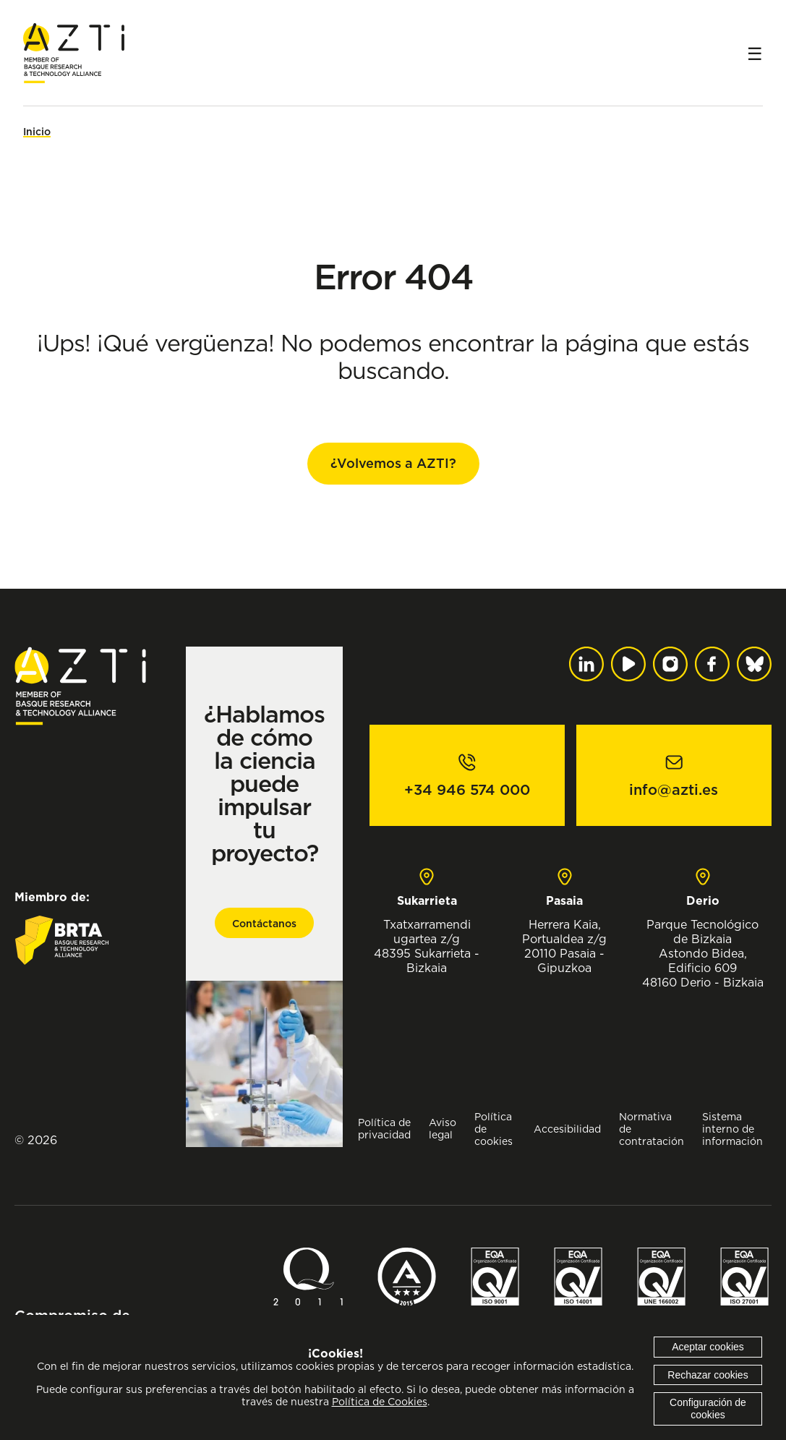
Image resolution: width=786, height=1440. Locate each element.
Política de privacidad (384, 1128)
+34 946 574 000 (467, 789)
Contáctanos (264, 923)
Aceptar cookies (708, 1346)
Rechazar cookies (707, 1375)
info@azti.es (673, 789)
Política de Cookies (379, 1401)
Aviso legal (442, 1128)
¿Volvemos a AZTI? (393, 463)
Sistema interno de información (732, 1128)
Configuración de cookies (708, 1408)
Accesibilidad (567, 1128)
